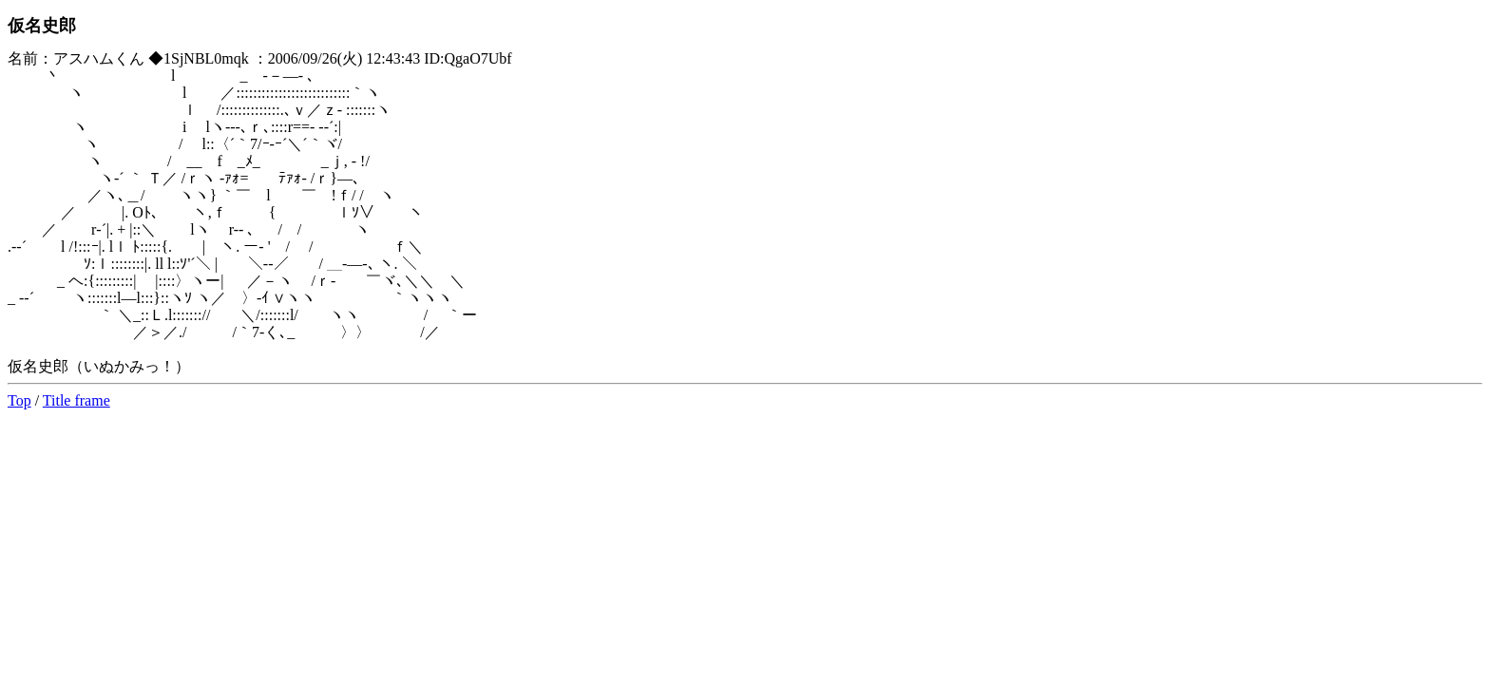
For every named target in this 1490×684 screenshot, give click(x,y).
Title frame (76, 400)
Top (19, 400)
